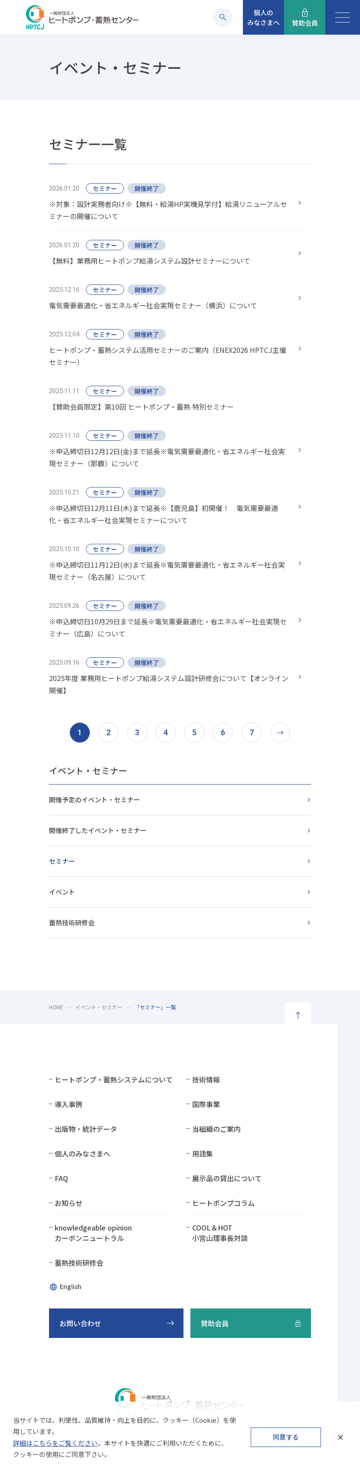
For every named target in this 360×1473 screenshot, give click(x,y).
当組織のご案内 (216, 1129)
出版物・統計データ (86, 1129)
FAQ (61, 1178)
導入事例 (68, 1104)
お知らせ (68, 1203)
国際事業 (206, 1104)
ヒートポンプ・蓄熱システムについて (114, 1079)
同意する (286, 1436)
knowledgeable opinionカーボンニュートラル (93, 1232)
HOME (56, 1007)
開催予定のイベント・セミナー (94, 799)
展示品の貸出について (227, 1178)
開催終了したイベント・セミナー (98, 830)
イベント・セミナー (88, 770)
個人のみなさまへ (82, 1153)
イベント (62, 891)
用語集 (202, 1153)
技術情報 (206, 1079)
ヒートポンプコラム (223, 1203)
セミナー (62, 861)
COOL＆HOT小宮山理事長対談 (220, 1232)
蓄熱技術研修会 (72, 922)
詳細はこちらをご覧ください (55, 1442)
